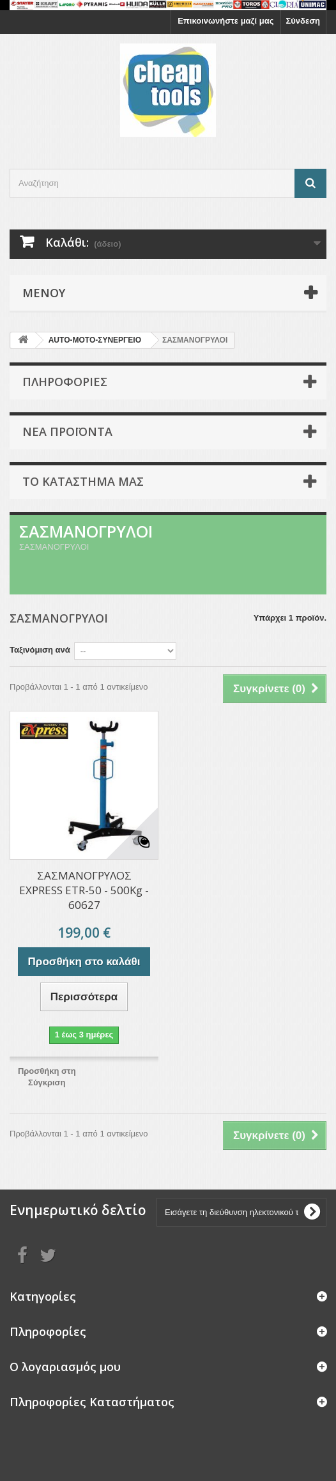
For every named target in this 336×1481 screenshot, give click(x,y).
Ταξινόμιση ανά (40, 650)
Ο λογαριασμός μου (65, 1366)
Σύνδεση (303, 21)
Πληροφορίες (64, 381)
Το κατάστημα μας (83, 481)
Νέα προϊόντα (67, 431)
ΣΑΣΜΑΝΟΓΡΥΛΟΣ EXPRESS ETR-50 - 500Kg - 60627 (84, 890)
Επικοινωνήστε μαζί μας (225, 21)
